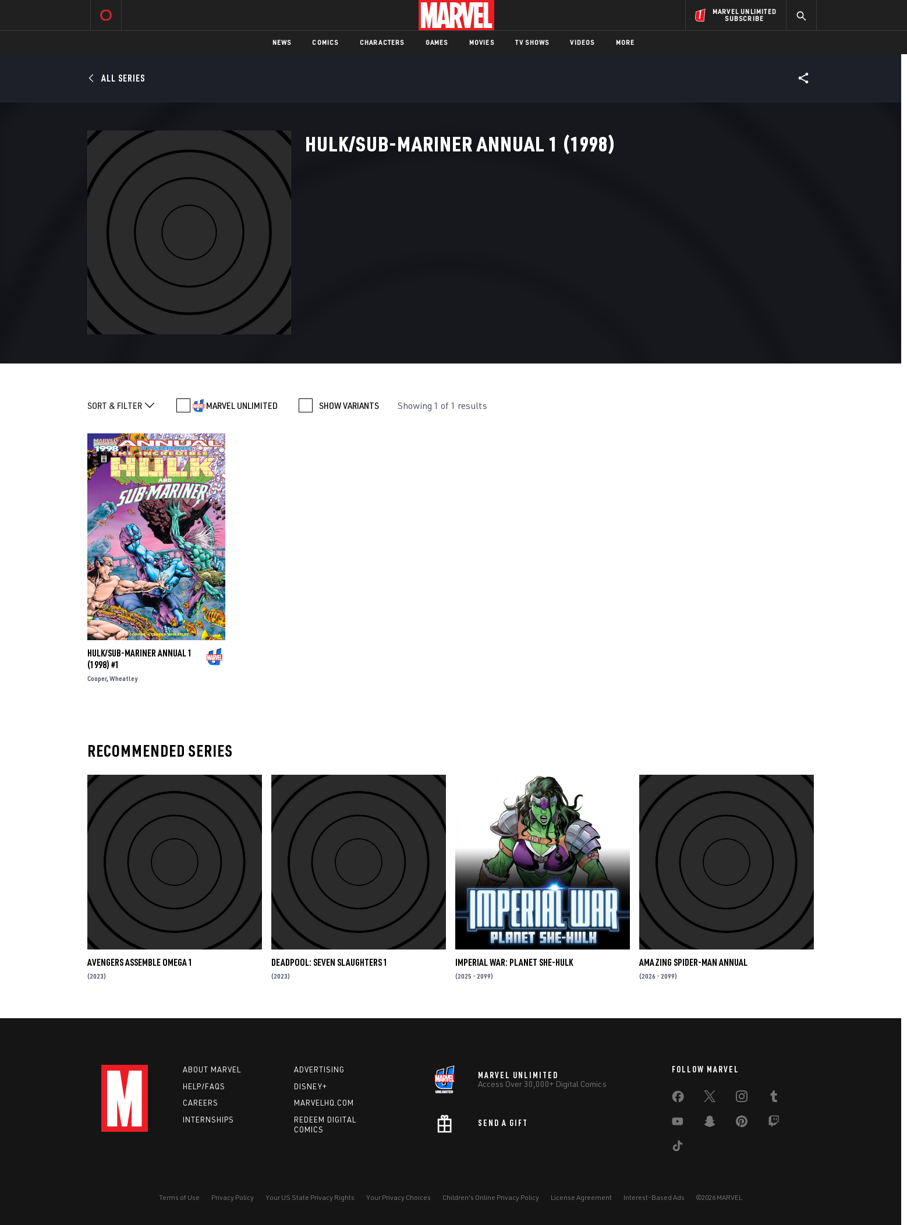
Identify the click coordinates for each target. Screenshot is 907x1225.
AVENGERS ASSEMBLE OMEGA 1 (140, 962)
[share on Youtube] (677, 1123)
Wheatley (123, 678)
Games (437, 42)
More (625, 42)
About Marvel (212, 1069)
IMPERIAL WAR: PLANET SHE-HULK (514, 962)
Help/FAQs (204, 1086)
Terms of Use (179, 1197)
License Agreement (581, 1197)
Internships (208, 1119)
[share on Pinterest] (741, 1123)
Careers (200, 1102)
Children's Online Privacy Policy (490, 1197)
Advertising (319, 1069)
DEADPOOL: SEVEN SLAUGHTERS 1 (329, 962)
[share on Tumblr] (774, 1098)
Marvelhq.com (324, 1102)
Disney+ (310, 1086)
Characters (382, 42)
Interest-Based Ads (654, 1197)
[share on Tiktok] (677, 1148)
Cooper (97, 678)
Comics (325, 42)
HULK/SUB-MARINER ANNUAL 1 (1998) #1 (139, 658)
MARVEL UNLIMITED (242, 405)
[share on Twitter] (709, 1098)
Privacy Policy (232, 1197)
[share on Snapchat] (709, 1123)
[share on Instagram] (741, 1098)
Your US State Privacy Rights (310, 1197)
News (282, 42)
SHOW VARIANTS (349, 405)
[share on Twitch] (774, 1123)
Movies (481, 42)
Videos (582, 42)
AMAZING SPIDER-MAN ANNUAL (693, 962)
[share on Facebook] (678, 1099)
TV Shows (532, 42)
